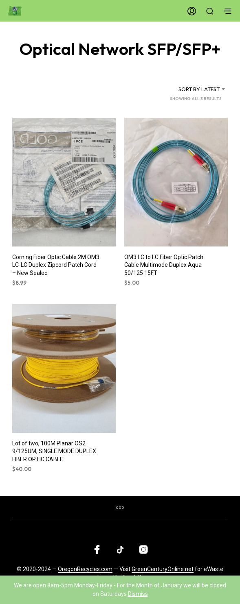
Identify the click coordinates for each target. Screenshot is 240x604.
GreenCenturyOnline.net (163, 569)
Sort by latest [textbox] (199, 89)
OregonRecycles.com (85, 569)
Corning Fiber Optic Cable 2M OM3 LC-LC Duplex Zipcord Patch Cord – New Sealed (55, 265)
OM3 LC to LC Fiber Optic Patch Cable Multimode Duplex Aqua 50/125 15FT (163, 265)
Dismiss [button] (138, 594)
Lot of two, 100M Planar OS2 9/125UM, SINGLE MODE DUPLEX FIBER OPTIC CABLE (54, 451)
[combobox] (192, 89)
